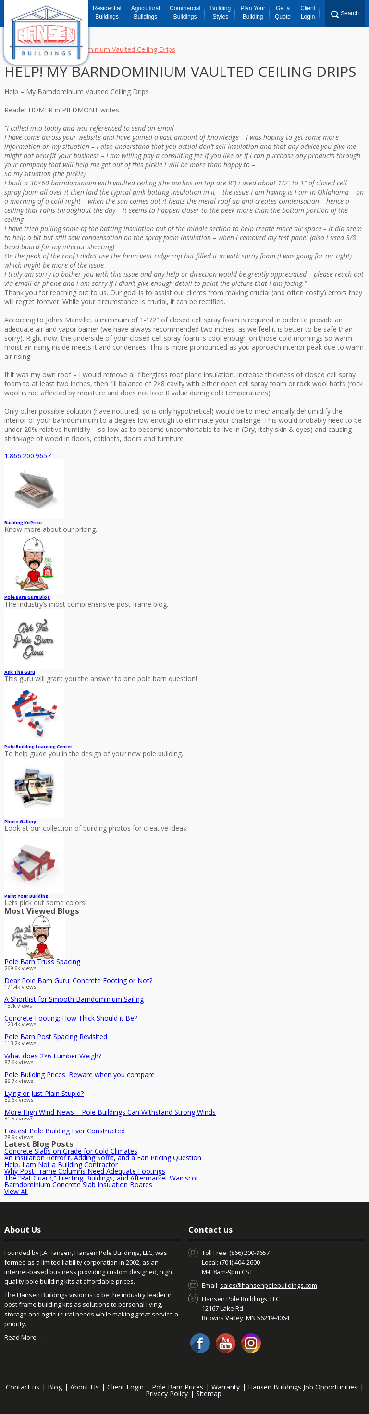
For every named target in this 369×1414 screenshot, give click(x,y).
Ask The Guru (19, 672)
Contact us (22, 1386)
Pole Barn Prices (177, 1386)
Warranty (225, 1386)
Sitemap (208, 1393)
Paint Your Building (26, 896)
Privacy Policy (167, 1393)
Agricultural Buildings (145, 12)
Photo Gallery (20, 821)
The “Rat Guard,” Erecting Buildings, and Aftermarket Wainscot (101, 1177)
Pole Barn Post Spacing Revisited (55, 1036)
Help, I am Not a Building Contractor (61, 1164)
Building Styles (220, 12)
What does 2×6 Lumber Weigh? (52, 1055)
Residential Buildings (107, 12)
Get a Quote (283, 12)
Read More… (23, 1337)
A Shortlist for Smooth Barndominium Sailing (74, 999)
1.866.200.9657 (27, 455)
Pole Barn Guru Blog (27, 597)
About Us (84, 1386)
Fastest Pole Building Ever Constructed (64, 1130)
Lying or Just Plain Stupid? (44, 1093)
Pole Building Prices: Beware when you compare (79, 1074)
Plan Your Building (253, 12)
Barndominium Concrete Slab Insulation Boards (78, 1184)
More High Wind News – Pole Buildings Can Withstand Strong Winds (110, 1112)
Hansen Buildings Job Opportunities (302, 1386)
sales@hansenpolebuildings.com (268, 1285)
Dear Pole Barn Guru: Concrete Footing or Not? (78, 980)
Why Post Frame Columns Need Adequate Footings (84, 1171)
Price (23, 522)
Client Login (307, 12)
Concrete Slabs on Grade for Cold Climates (70, 1151)
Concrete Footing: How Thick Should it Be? (70, 1017)
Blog (55, 1386)
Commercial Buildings (185, 12)
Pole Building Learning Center (38, 746)
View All (16, 1191)
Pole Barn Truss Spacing (42, 961)
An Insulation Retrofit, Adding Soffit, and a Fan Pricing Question (102, 1157)
